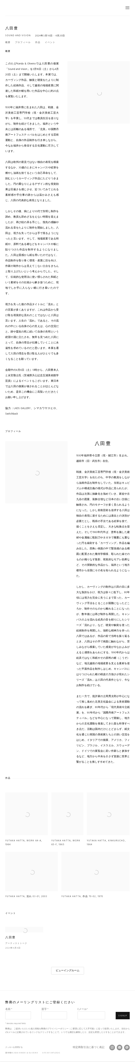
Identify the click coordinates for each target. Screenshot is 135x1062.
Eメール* (83, 1009)
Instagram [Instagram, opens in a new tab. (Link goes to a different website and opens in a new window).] (112, 1047)
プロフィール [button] (23, 42)
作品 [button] (37, 42)
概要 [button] (8, 42)
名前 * (8, 1009)
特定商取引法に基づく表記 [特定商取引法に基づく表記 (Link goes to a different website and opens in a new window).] (88, 1047)
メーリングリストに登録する (119, 1047)
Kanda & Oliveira (67, 8)
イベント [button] (50, 42)
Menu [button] (127, 8)
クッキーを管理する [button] (14, 1047)
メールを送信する (127, 1047)
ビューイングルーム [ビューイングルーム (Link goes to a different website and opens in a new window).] (67, 971)
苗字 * (44, 1009)
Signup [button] (122, 1015)
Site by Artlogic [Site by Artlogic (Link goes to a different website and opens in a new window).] (51, 1052)
